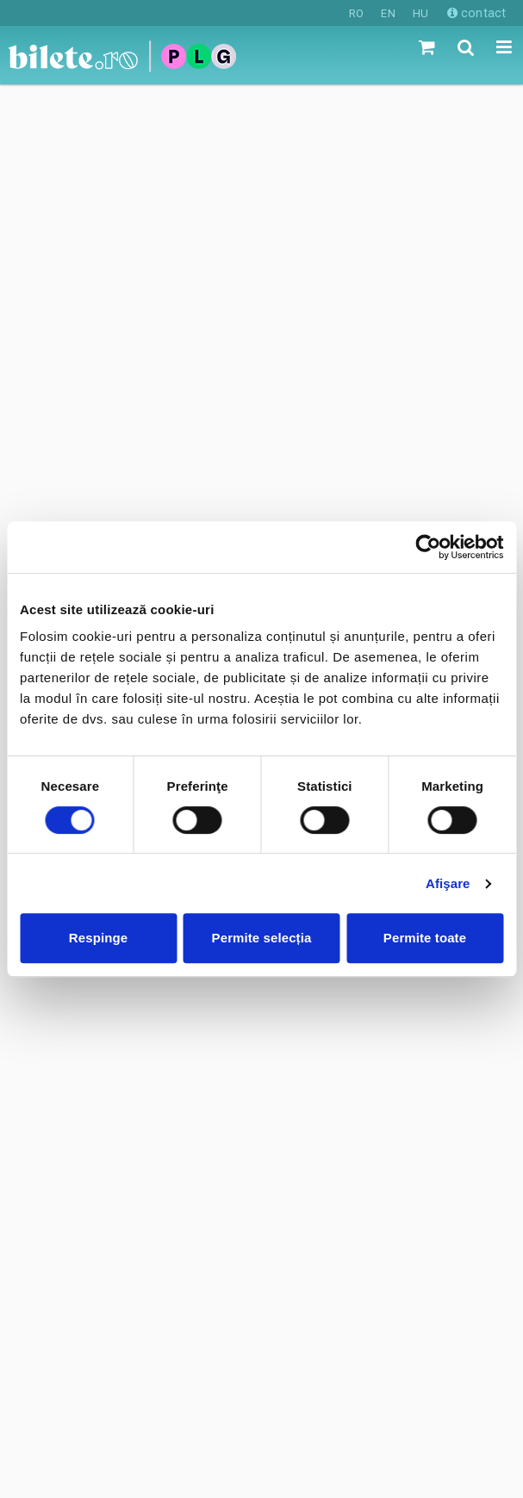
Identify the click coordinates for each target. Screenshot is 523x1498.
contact (476, 13)
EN (388, 13)
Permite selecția (262, 937)
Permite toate (424, 937)
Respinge (98, 937)
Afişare (448, 883)
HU (420, 13)
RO (356, 13)
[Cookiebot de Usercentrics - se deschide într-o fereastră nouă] (427, 547)
